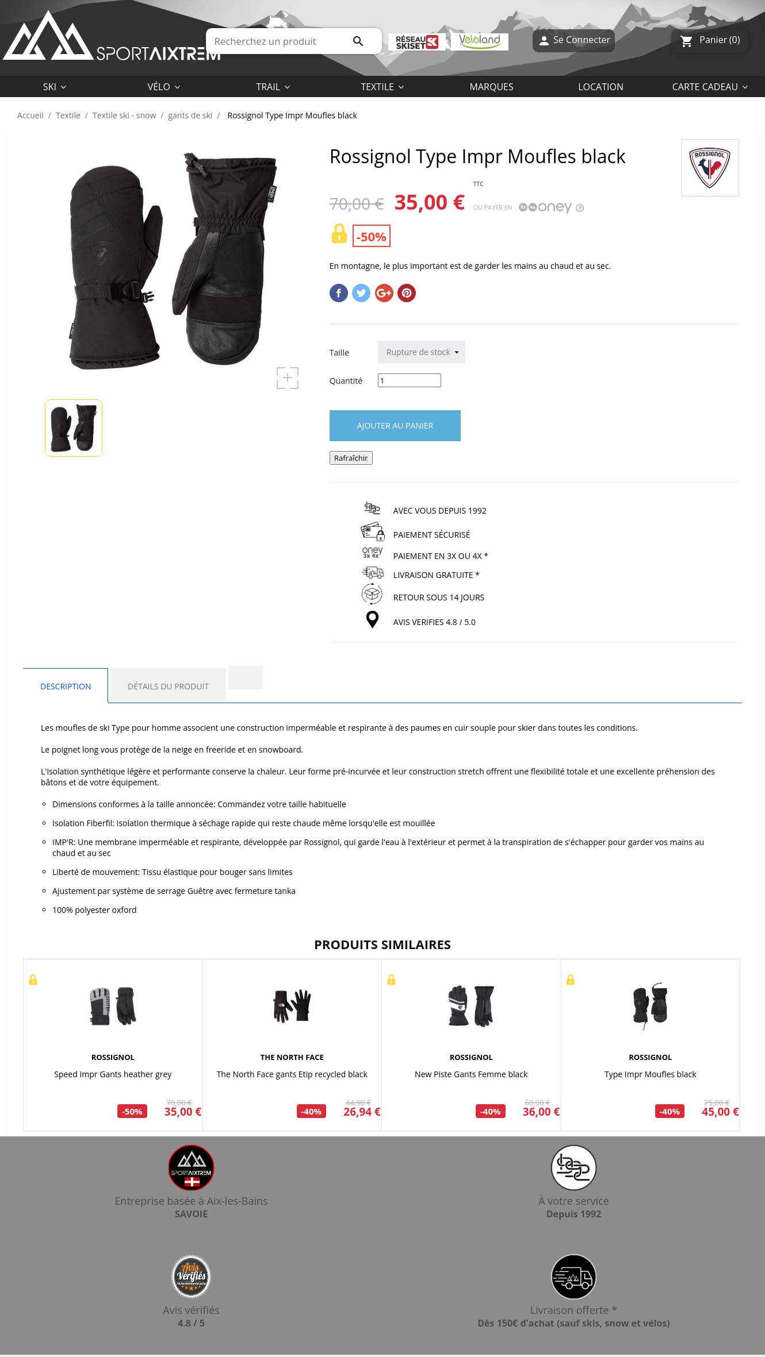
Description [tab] (65, 686)
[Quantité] (409, 380)
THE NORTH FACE (292, 1057)
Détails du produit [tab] (168, 686)
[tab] (245, 677)
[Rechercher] (294, 41)
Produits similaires (382, 944)
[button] (382, 86)
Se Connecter (573, 41)
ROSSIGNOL (113, 1057)
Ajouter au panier (395, 425)
